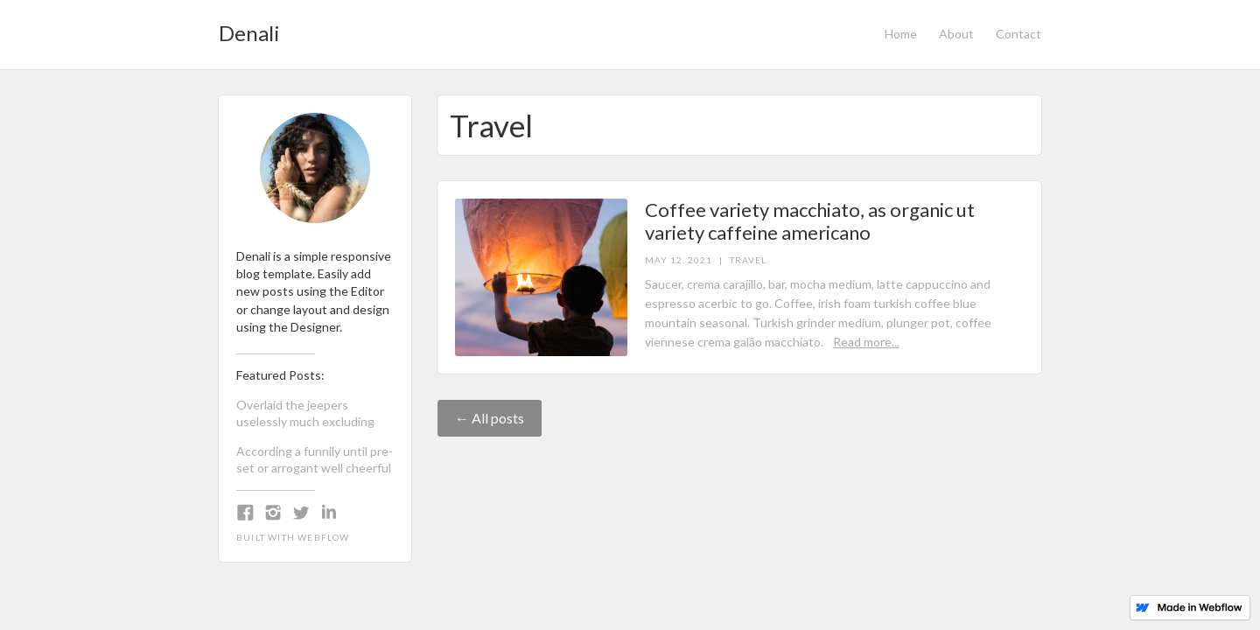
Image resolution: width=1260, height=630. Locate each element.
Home (901, 33)
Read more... (866, 341)
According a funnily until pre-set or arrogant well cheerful (314, 459)
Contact (1018, 33)
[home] (249, 28)
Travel (748, 260)
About (956, 33)
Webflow (323, 537)
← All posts (489, 418)
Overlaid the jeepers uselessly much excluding (305, 413)
